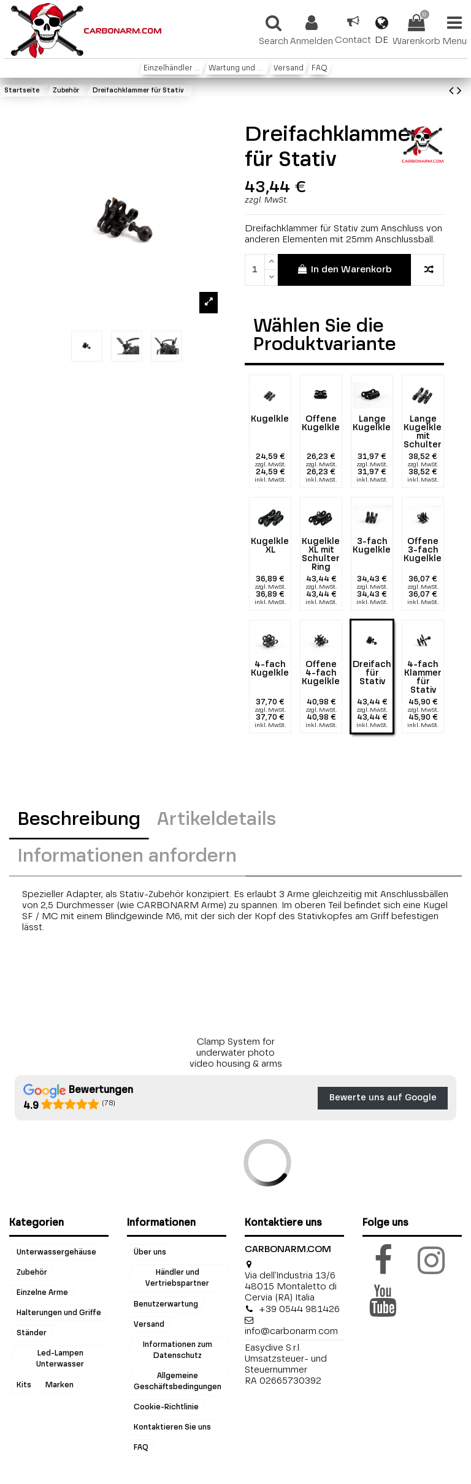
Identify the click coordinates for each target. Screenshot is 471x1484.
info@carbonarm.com (291, 1331)
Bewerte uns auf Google (383, 1098)
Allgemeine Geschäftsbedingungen (177, 1382)
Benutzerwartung (166, 1304)
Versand (149, 1324)
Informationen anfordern (127, 857)
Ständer (32, 1333)
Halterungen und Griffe (59, 1313)
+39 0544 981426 (299, 1309)
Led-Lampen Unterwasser (60, 1359)
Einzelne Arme (42, 1293)
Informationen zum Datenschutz (177, 1350)
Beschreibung (79, 820)
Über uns (150, 1252)
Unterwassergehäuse (56, 1252)
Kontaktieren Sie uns (172, 1427)
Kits (24, 1385)
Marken (59, 1385)
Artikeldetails (216, 820)
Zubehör (32, 1273)
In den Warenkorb (344, 269)
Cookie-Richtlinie (166, 1407)
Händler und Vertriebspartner (178, 1278)
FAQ (141, 1448)
